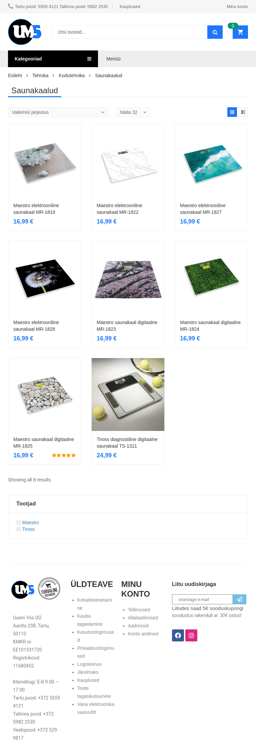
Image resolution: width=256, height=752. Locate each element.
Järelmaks (88, 672)
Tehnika (40, 75)
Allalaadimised (143, 617)
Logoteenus (89, 664)
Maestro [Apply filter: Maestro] (27, 522)
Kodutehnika (72, 75)
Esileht (15, 75)
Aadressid (138, 625)
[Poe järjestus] (58, 112)
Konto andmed (143, 633)
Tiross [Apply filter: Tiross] (25, 529)
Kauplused (88, 680)
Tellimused (139, 609)
